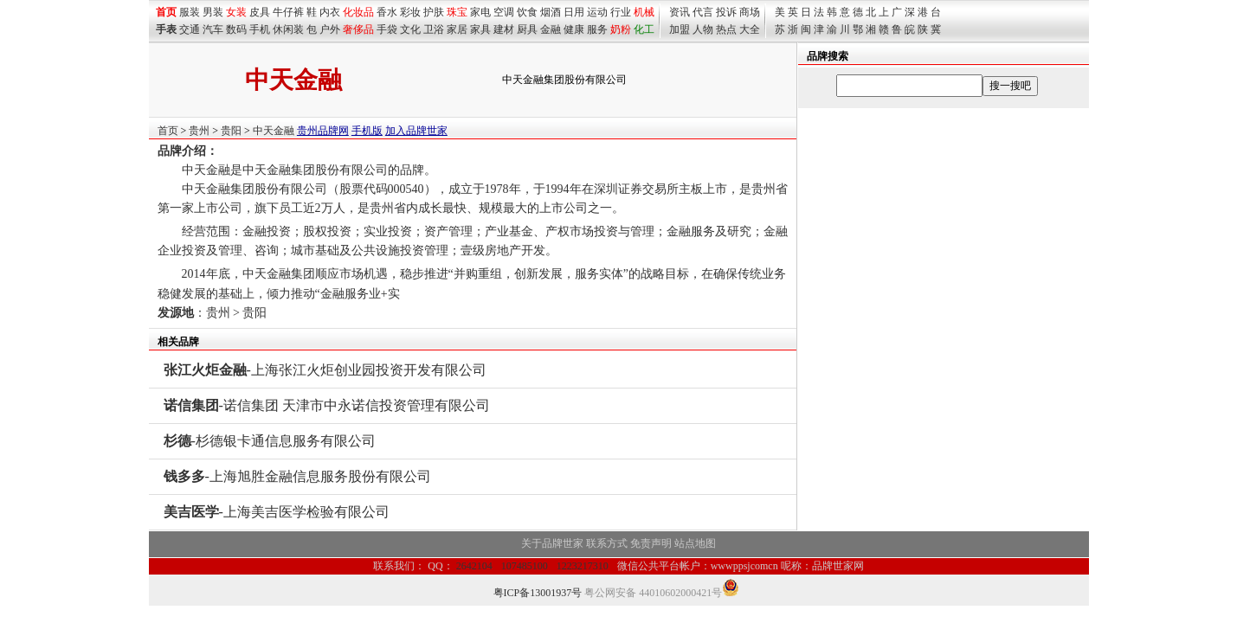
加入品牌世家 (416, 131)
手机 (259, 29)
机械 (644, 12)
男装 (213, 12)
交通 (189, 29)
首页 (168, 131)
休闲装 (288, 29)
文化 (410, 29)
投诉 (726, 12)
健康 (574, 29)
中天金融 (273, 131)
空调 (503, 12)
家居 (457, 29)
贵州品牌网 (323, 131)
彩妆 (410, 12)
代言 (703, 12)
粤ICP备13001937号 (538, 593)
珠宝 (457, 12)
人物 (703, 29)
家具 (480, 29)
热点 (726, 29)
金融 (550, 29)
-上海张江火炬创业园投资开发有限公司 (325, 370)
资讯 (679, 12)
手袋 (387, 29)
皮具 (259, 12)
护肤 (433, 12)
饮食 (527, 12)
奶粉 (620, 29)
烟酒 (550, 12)
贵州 (199, 131)
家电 (480, 12)
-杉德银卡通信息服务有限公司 (270, 441)
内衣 (329, 12)
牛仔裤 (288, 12)
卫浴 (433, 29)
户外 (329, 29)
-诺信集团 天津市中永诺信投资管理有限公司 (327, 405)
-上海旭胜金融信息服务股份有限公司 (297, 476)
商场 (749, 12)
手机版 (367, 131)
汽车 (213, 29)
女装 (236, 12)
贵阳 (231, 131)
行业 (620, 12)
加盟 (679, 29)
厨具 (527, 29)
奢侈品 (358, 29)
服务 (597, 29)
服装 (189, 12)
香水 (387, 12)
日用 (574, 12)
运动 (597, 12)
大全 (749, 29)
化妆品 (358, 12)
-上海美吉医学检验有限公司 (277, 511)
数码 (236, 29)
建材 (503, 29)
